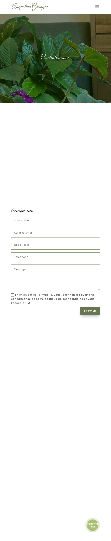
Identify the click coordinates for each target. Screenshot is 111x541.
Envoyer (90, 310)
